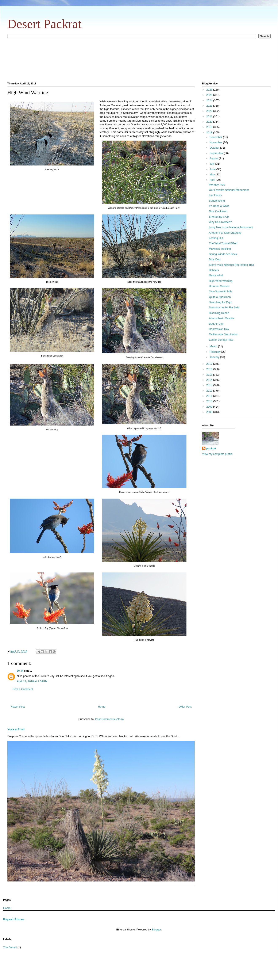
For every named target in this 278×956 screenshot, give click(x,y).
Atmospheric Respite (221, 318)
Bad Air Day (216, 323)
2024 (209, 100)
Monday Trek (217, 184)
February (215, 351)
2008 (209, 412)
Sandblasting (217, 200)
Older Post (185, 706)
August (214, 158)
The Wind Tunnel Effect (223, 243)
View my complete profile (217, 454)
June (213, 169)
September (217, 153)
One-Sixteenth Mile (220, 291)
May (213, 174)
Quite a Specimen (220, 296)
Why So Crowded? (220, 222)
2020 (209, 121)
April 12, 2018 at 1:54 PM (32, 681)
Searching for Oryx (220, 302)
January (215, 357)
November (216, 142)
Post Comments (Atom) (109, 719)
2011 (209, 395)
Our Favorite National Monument (229, 189)
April (213, 179)
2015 (209, 374)
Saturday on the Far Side (224, 307)
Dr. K (20, 670)
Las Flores (215, 195)
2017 (209, 363)
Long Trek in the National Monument (231, 227)
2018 (209, 132)
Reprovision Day (219, 329)
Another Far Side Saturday (225, 232)
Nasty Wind (216, 275)
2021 (209, 116)
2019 (209, 127)
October (215, 147)
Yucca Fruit (16, 729)
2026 (209, 89)
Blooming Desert (219, 313)
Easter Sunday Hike (221, 339)
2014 (209, 379)
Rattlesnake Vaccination (223, 334)
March (214, 346)
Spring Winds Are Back (223, 254)
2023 (209, 105)
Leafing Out (216, 238)
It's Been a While (219, 205)
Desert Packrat (44, 24)
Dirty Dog (214, 259)
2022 (209, 111)
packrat (211, 448)
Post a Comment (23, 689)
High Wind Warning (220, 280)
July (212, 163)
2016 (209, 369)
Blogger (156, 929)
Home (101, 706)
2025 (209, 94)
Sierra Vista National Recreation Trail (231, 264)
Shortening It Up (219, 216)
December (216, 137)
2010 (209, 401)
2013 (209, 385)
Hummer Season (219, 286)
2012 (209, 390)
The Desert (10, 947)
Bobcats (214, 270)
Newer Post (18, 706)
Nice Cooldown (218, 211)
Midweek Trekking (220, 248)
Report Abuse (13, 919)
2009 (209, 406)
